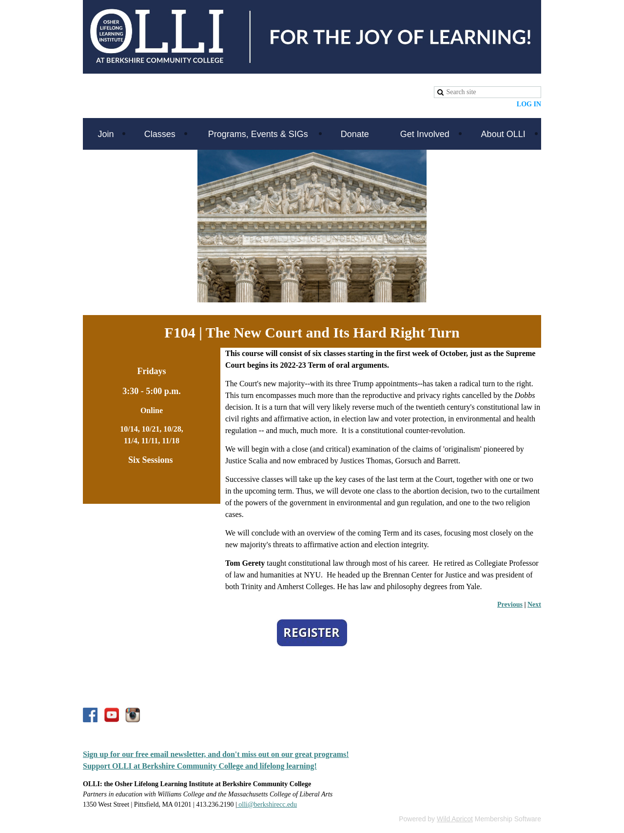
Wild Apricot (455, 819)
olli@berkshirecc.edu (267, 804)
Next (534, 604)
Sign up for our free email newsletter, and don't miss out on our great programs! (216, 754)
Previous (510, 604)
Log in (529, 104)
